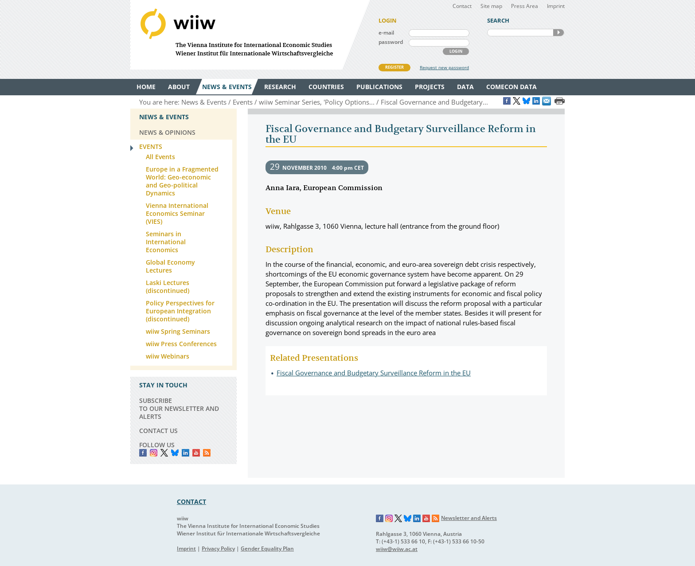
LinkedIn (185, 453)
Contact (462, 6)
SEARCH (558, 32)
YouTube (196, 453)
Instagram (389, 519)
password (391, 42)
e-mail (386, 32)
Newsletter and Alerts (469, 518)
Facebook (143, 453)
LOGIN (455, 51)
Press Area (524, 6)
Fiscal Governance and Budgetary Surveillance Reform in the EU (374, 372)
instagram (153, 453)
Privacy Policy (218, 548)
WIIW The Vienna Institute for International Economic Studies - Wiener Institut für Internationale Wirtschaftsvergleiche (250, 35)
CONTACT (191, 501)
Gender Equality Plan (267, 548)
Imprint (556, 6)
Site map (491, 6)
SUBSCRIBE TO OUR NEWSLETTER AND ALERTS (179, 408)
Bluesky (175, 453)
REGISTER (394, 67)
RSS (207, 453)
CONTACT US (158, 430)
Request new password (444, 67)
